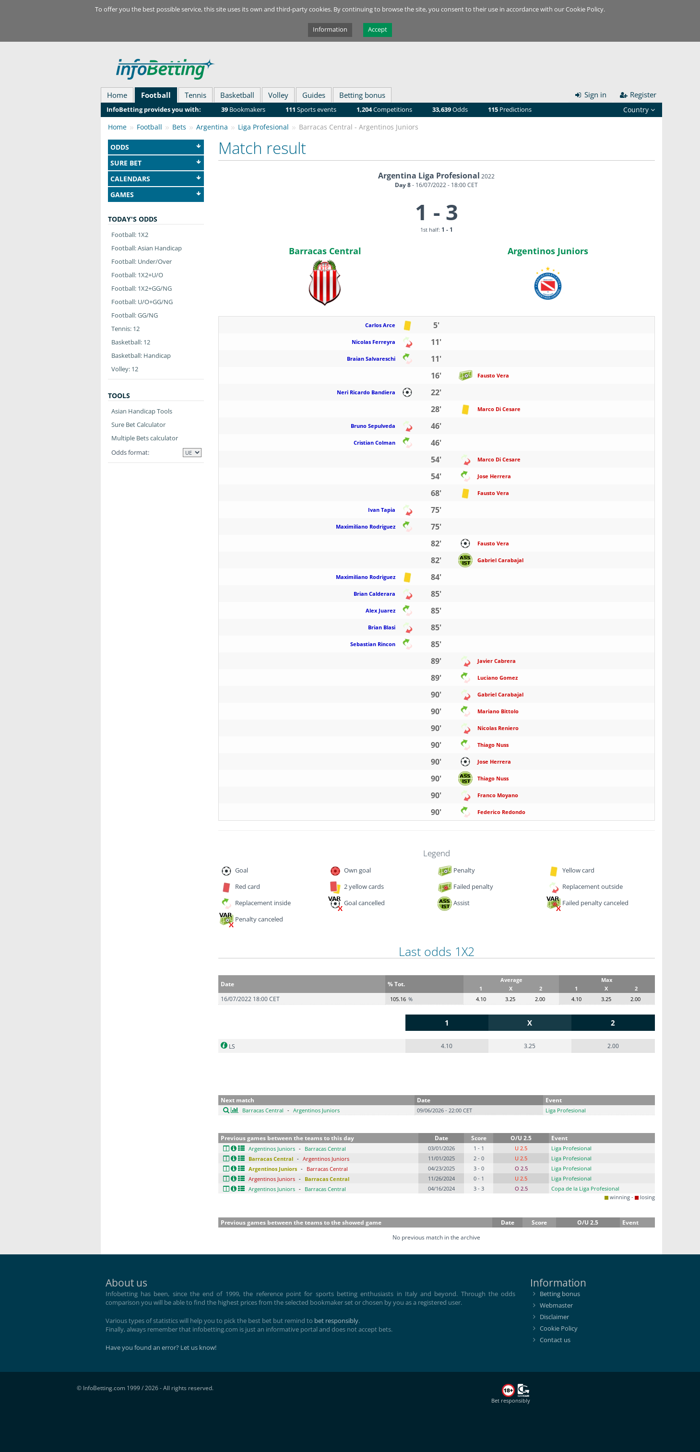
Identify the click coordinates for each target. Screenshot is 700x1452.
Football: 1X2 (129, 234)
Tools (119, 395)
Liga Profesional (566, 1110)
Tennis (195, 95)
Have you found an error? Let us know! (161, 1347)
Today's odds (132, 219)
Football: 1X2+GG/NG (141, 288)
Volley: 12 (124, 369)
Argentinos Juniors (548, 251)
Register (637, 94)
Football (156, 95)
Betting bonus (362, 95)
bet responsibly (336, 1320)
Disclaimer (554, 1316)
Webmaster (556, 1305)
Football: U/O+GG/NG (142, 301)
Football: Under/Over (141, 261)
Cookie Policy (559, 1328)
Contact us (555, 1339)
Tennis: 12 (125, 328)
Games (156, 194)
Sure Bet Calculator (138, 424)
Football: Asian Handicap (146, 248)
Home (117, 95)
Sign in (590, 94)
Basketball (237, 95)
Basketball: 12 (130, 342)
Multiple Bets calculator (144, 438)
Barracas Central (325, 251)
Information (330, 29)
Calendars (156, 178)
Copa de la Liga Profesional (585, 1188)
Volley (278, 95)
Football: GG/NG (134, 315)
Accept (377, 29)
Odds (156, 147)
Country (639, 109)
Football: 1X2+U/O (137, 275)
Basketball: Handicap (141, 355)
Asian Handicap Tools (141, 411)
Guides (313, 95)
